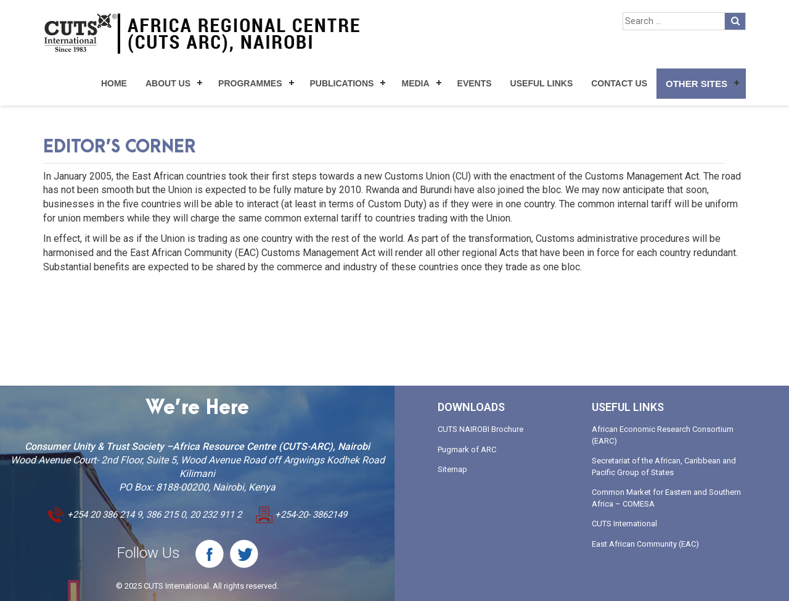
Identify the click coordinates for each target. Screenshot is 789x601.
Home (114, 83)
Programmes (250, 83)
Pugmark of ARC (467, 449)
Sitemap (452, 469)
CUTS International (624, 523)
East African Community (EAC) (645, 544)
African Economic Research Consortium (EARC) (663, 435)
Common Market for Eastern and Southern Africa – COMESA (666, 497)
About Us (167, 83)
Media (415, 83)
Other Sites (696, 83)
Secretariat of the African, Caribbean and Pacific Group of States (664, 466)
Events (474, 83)
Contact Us (619, 83)
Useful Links (541, 83)
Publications (342, 83)
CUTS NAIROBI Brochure (480, 429)
